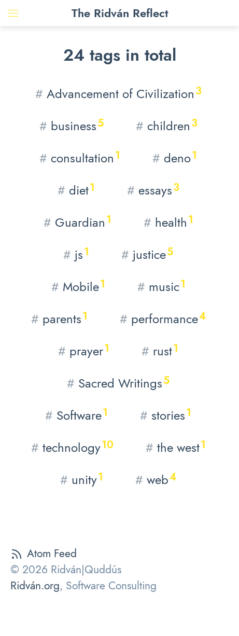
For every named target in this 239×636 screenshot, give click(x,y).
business (71, 125)
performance (163, 318)
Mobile (78, 286)
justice (147, 254)
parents (59, 318)
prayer (83, 350)
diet (76, 189)
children (167, 125)
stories (165, 414)
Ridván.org (35, 585)
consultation (79, 157)
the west (176, 447)
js (76, 254)
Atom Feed (43, 553)
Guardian (77, 221)
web (155, 479)
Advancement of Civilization (118, 93)
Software (76, 414)
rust (160, 350)
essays (153, 189)
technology (72, 447)
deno (174, 157)
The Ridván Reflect (120, 13)
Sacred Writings (118, 382)
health (168, 221)
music (161, 286)
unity (81, 479)
